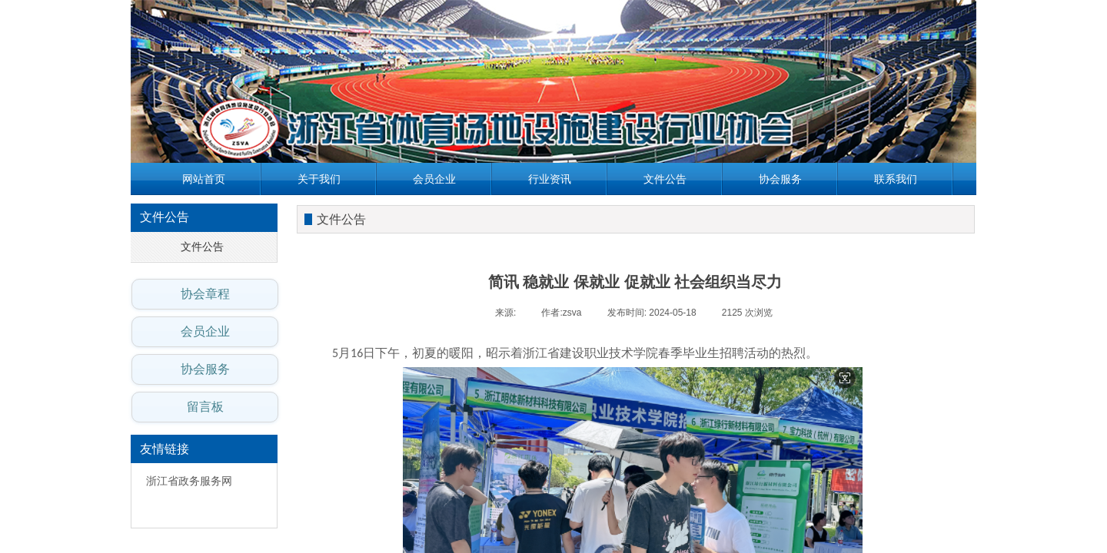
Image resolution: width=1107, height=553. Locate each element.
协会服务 (780, 179)
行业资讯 (549, 179)
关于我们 (319, 179)
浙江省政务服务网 (189, 481)
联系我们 (895, 179)
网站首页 (203, 179)
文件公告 (664, 179)
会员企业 (434, 179)
